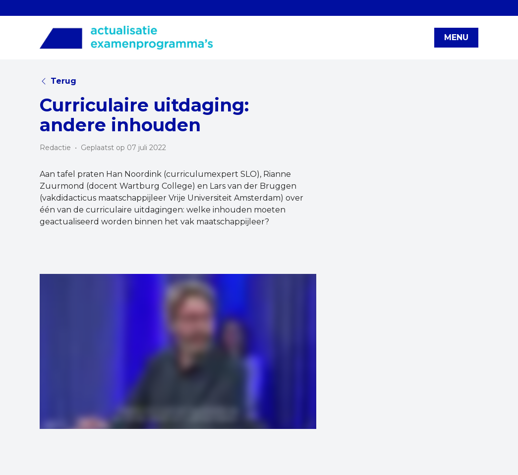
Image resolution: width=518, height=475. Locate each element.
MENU (456, 37)
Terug (58, 81)
